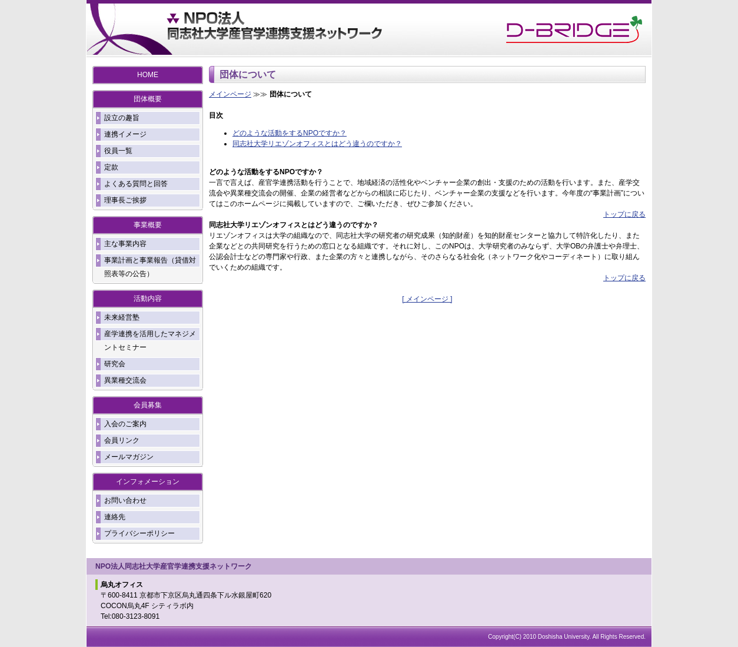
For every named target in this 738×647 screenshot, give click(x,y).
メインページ (230, 94)
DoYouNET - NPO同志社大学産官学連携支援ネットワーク (275, 29)
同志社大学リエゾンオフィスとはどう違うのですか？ (317, 144)
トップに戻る (624, 214)
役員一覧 (118, 151)
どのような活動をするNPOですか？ (289, 133)
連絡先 (114, 517)
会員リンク (121, 440)
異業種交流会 (125, 380)
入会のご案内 (125, 424)
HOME (147, 75)
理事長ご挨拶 (125, 200)
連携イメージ (125, 134)
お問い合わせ (125, 500)
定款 (111, 167)
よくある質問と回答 (136, 184)
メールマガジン (129, 457)
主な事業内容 (125, 244)
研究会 (114, 364)
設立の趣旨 (121, 118)
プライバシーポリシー (139, 533)
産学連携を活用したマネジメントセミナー (150, 340)
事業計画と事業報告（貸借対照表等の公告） (150, 267)
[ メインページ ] (427, 299)
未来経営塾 (121, 317)
